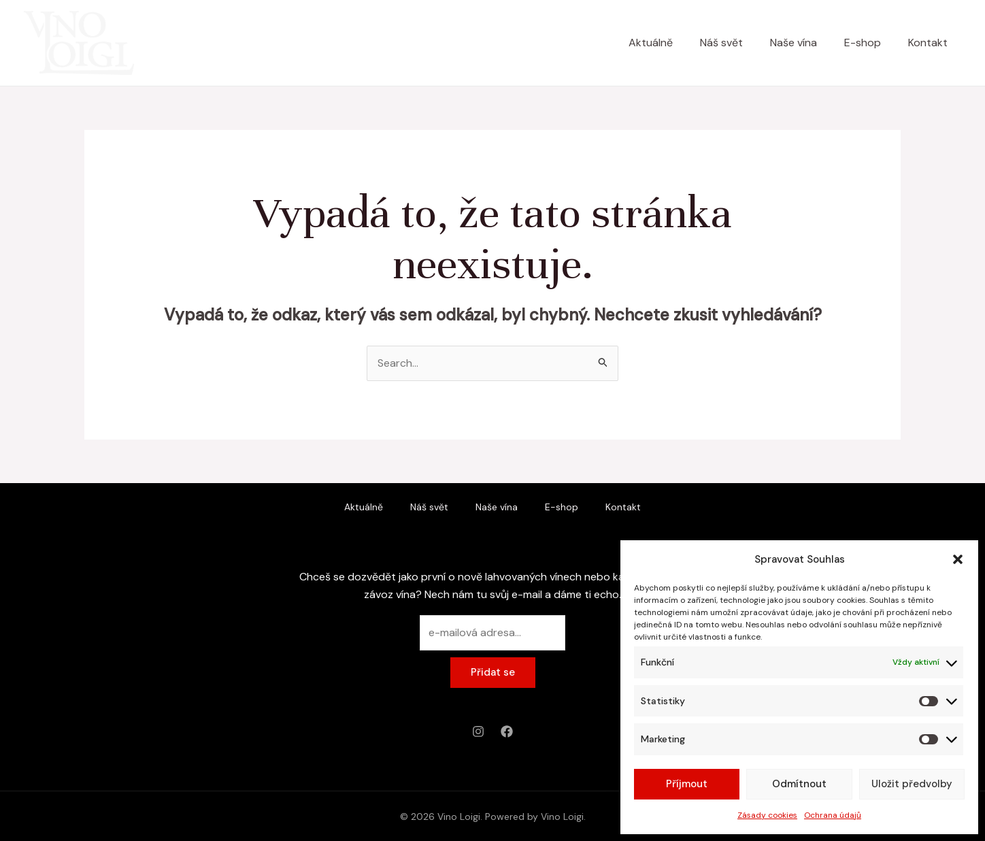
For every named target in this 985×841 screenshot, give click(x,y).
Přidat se (493, 672)
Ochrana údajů (832, 815)
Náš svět (721, 42)
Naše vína (793, 42)
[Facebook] (507, 731)
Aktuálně (651, 42)
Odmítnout (799, 784)
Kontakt (928, 42)
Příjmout (686, 784)
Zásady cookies (767, 815)
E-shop (862, 42)
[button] (958, 559)
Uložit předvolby (911, 784)
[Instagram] (478, 731)
